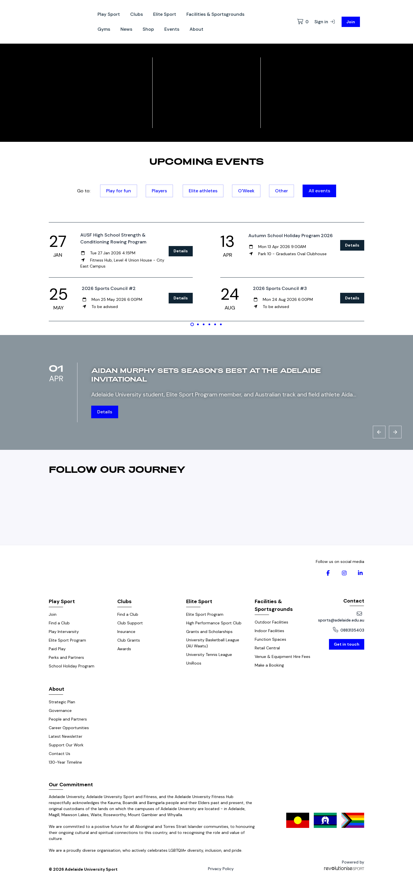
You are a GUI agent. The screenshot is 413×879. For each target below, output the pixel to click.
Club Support (130, 623)
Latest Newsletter (65, 736)
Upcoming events (206, 161)
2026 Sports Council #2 (109, 288)
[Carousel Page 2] (198, 324)
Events (171, 29)
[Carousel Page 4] (209, 324)
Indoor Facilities (269, 630)
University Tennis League (209, 654)
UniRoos (193, 663)
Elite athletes (203, 191)
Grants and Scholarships (209, 631)
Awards (124, 648)
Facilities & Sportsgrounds (215, 14)
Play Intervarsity (64, 631)
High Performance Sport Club (213, 623)
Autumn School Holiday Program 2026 (290, 236)
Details (181, 250)
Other (281, 191)
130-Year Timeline (65, 762)
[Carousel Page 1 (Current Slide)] (192, 324)
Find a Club (59, 623)
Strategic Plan (62, 701)
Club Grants (128, 640)
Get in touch (346, 644)
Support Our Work (66, 745)
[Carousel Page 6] (221, 324)
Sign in (324, 22)
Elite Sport (164, 14)
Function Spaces (270, 639)
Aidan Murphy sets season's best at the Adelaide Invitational (206, 374)
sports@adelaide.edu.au (341, 617)
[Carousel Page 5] (215, 324)
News (126, 29)
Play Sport (109, 14)
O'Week (246, 191)
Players (159, 191)
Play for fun (118, 191)
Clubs (136, 14)
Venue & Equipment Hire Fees (282, 656)
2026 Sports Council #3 (280, 288)
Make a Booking (269, 665)
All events (319, 191)
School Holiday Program (71, 666)
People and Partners (68, 719)
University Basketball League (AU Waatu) (212, 642)
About (196, 29)
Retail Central (267, 647)
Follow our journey (117, 469)
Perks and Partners (66, 657)
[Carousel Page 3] (203, 324)
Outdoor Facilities (271, 622)
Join (350, 21)
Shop (148, 29)
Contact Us (59, 753)
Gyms (104, 29)
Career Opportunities (69, 727)
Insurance (126, 631)
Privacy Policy (221, 868)
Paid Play (57, 648)
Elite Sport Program (67, 640)
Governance (60, 710)
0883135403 (348, 630)
